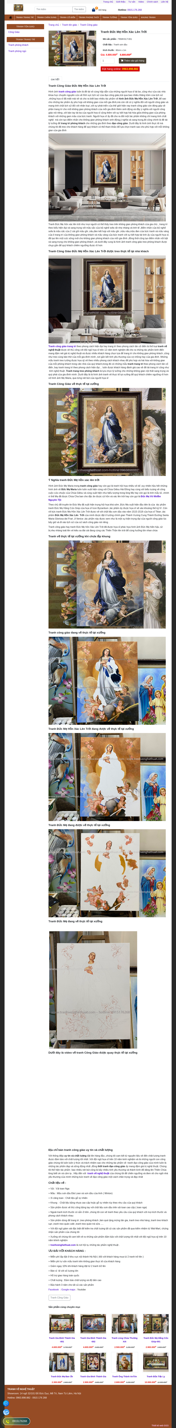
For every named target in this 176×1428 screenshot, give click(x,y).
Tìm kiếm (79, 9)
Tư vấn (131, 1)
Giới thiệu (120, 1)
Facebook (54, 1289)
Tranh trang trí (25, 17)
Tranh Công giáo (89, 25)
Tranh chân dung (46, 17)
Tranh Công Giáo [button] (59, 1297)
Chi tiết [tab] (55, 79)
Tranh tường (110, 17)
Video (141, 1)
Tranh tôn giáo (129, 17)
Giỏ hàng (102, 10)
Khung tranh (148, 17)
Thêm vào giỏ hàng (132, 60)
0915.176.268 (134, 10)
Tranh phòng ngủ (17, 51)
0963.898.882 (130, 68)
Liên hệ (164, 1)
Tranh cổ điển (67, 17)
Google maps (68, 1289)
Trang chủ (108, 1)
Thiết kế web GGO (160, 1425)
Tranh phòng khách (18, 45)
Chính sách (152, 1)
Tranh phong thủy (89, 17)
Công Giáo (14, 32)
